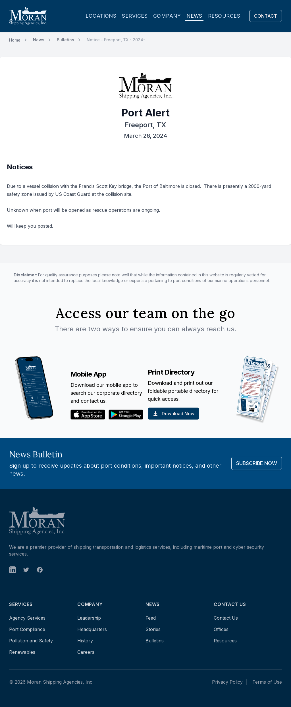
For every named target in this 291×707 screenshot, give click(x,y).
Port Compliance (27, 629)
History (85, 641)
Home (14, 40)
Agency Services (27, 618)
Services (134, 16)
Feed (151, 618)
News (194, 16)
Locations (101, 16)
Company (167, 16)
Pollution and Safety (31, 641)
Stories (153, 629)
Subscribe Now (256, 463)
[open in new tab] (12, 569)
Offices (221, 629)
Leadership (89, 618)
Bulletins (65, 39)
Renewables (22, 652)
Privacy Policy (227, 682)
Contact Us (226, 618)
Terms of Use (267, 682)
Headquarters (92, 629)
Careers (85, 652)
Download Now (173, 413)
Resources (224, 16)
